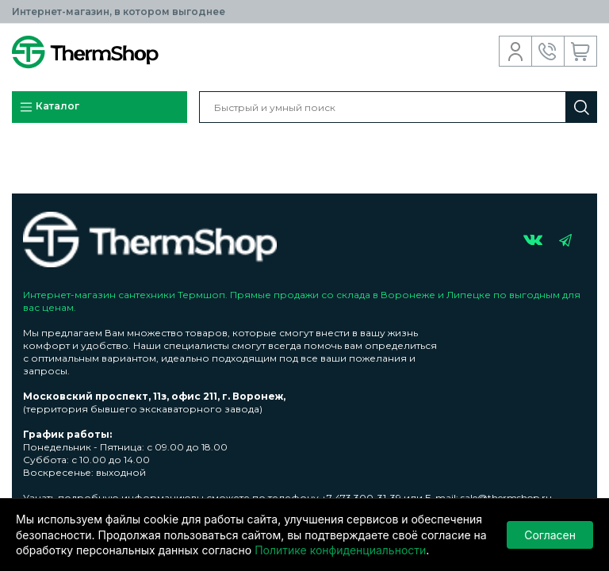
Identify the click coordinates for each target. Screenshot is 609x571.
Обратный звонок (548, 51)
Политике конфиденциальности (340, 550)
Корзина (581, 51)
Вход (516, 51)
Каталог (49, 107)
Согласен (550, 535)
